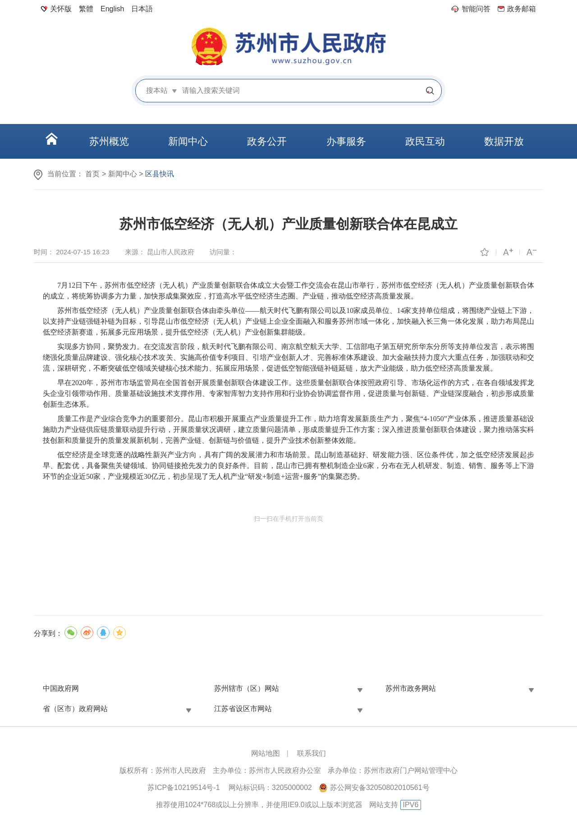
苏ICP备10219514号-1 (183, 787)
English (112, 9)
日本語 (142, 9)
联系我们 (311, 753)
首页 (92, 174)
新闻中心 (122, 174)
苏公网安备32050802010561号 (380, 787)
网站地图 (265, 753)
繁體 (86, 9)
